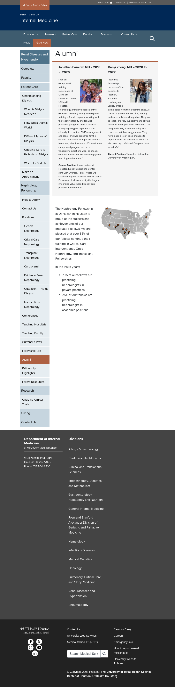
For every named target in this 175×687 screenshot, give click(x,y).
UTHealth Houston (140, 3)
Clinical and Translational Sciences (85, 469)
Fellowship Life (31, 351)
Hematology (76, 542)
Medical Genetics (80, 559)
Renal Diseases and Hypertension (34, 57)
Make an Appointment (30, 174)
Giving (25, 413)
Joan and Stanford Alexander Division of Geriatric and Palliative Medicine (83, 525)
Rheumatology (78, 605)
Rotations (28, 217)
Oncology (75, 568)
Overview (27, 69)
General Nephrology (31, 228)
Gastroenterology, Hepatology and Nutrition (85, 497)
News (26, 42)
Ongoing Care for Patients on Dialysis (36, 152)
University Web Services (81, 635)
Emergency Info (123, 642)
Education (29, 34)
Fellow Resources (33, 382)
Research (50, 34)
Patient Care (69, 34)
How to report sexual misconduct (126, 650)
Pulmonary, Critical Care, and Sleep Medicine (85, 579)
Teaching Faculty (32, 333)
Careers (119, 635)
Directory (105, 3)
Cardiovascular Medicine (85, 458)
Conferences (30, 315)
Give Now (42, 42)
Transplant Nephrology (31, 255)
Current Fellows (32, 342)
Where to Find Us (35, 163)
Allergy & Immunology (83, 449)
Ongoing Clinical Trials (32, 402)
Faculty (88, 34)
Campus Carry (122, 629)
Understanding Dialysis (31, 98)
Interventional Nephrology (32, 304)
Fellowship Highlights (29, 371)
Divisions (107, 34)
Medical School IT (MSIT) (82, 642)
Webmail (121, 3)
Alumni (26, 359)
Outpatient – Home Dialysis (36, 291)
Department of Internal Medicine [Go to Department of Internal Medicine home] (42, 441)
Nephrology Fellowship (29, 188)
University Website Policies (125, 661)
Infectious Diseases (81, 550)
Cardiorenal (31, 266)
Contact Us (128, 34)
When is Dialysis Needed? (34, 112)
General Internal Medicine (86, 509)
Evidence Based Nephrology (34, 278)
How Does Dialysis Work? (36, 125)
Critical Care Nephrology (31, 242)
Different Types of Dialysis (35, 139)
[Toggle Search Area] (152, 38)
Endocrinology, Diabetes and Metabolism (85, 483)
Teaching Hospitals (34, 324)
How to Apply (31, 199)
